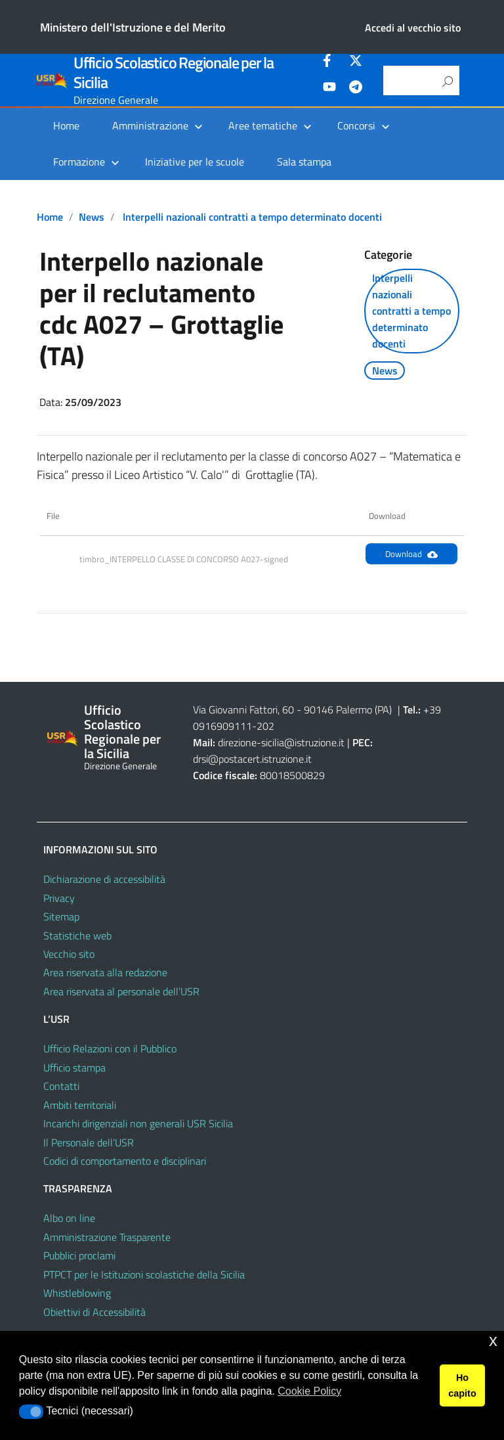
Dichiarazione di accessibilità (104, 879)
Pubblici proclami (79, 1255)
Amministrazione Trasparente (107, 1237)
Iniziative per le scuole (194, 161)
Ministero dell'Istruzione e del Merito (133, 27)
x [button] (493, 1340)
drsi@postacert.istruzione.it (252, 759)
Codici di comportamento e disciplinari (124, 1161)
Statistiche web (77, 935)
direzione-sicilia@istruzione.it (281, 742)
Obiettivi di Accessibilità (94, 1312)
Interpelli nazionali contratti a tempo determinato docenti (252, 217)
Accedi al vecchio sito (413, 27)
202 (265, 726)
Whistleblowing (77, 1293)
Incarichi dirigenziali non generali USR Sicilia (138, 1123)
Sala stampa (304, 161)
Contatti (61, 1086)
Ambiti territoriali (79, 1105)
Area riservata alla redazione (105, 972)
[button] (31, 1412)
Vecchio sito (68, 954)
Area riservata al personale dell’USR (121, 991)
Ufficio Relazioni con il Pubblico (110, 1048)
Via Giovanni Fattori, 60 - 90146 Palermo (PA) (292, 709)
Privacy (59, 898)
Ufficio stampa (74, 1067)
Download (411, 553)
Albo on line (69, 1218)
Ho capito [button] (462, 1385)
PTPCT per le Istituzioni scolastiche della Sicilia (144, 1274)
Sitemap (61, 916)
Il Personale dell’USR (88, 1142)
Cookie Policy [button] (309, 1391)
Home (66, 125)
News (91, 217)
